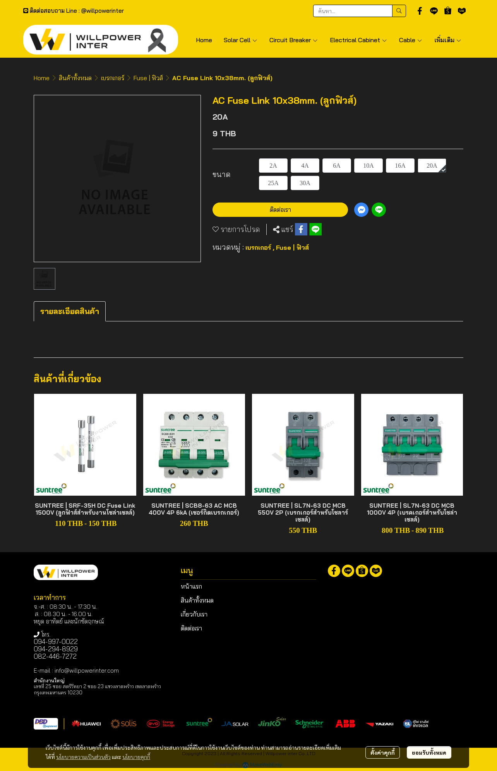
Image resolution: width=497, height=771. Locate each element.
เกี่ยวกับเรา (194, 614)
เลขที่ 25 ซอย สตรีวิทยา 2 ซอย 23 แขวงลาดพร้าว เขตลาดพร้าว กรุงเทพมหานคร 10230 (97, 689)
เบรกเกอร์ (112, 78)
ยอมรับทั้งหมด (429, 752)
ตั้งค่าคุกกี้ (382, 752)
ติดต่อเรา (280, 209)
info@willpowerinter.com (87, 670)
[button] (359, 11)
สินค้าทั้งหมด (75, 78)
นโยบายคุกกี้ (136, 756)
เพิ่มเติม (448, 40)
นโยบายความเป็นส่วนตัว (83, 756)
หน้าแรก (191, 586)
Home (42, 78)
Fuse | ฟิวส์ (148, 78)
